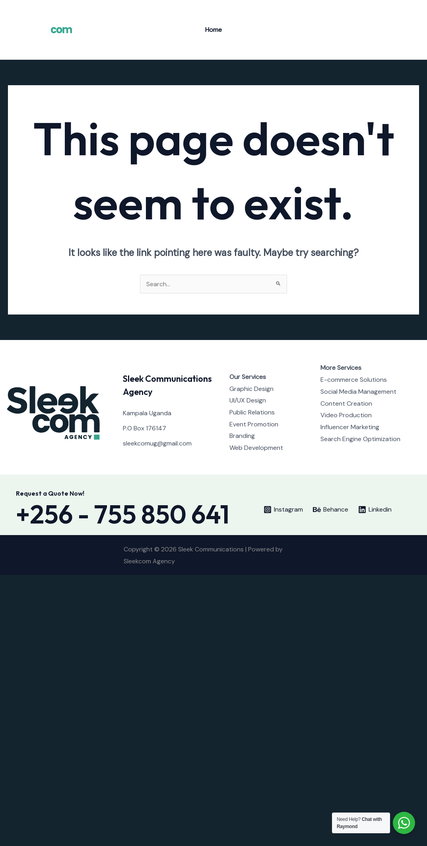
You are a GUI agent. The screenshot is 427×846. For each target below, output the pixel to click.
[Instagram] (395, 30)
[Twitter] (383, 30)
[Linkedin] (375, 510)
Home (213, 29)
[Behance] (407, 30)
